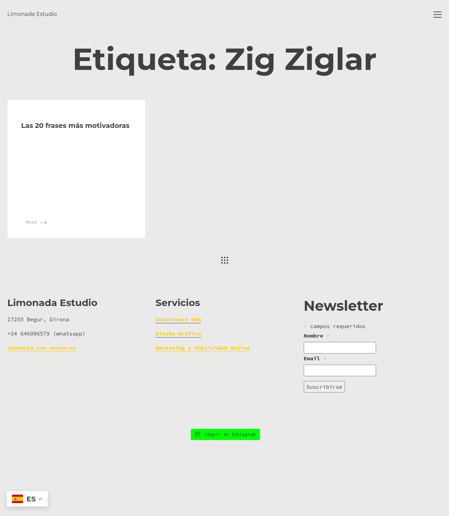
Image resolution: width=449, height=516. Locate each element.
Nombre (317, 386)
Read (36, 272)
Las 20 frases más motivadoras (75, 176)
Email (315, 408)
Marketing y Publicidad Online (202, 398)
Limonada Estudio (32, 14)
